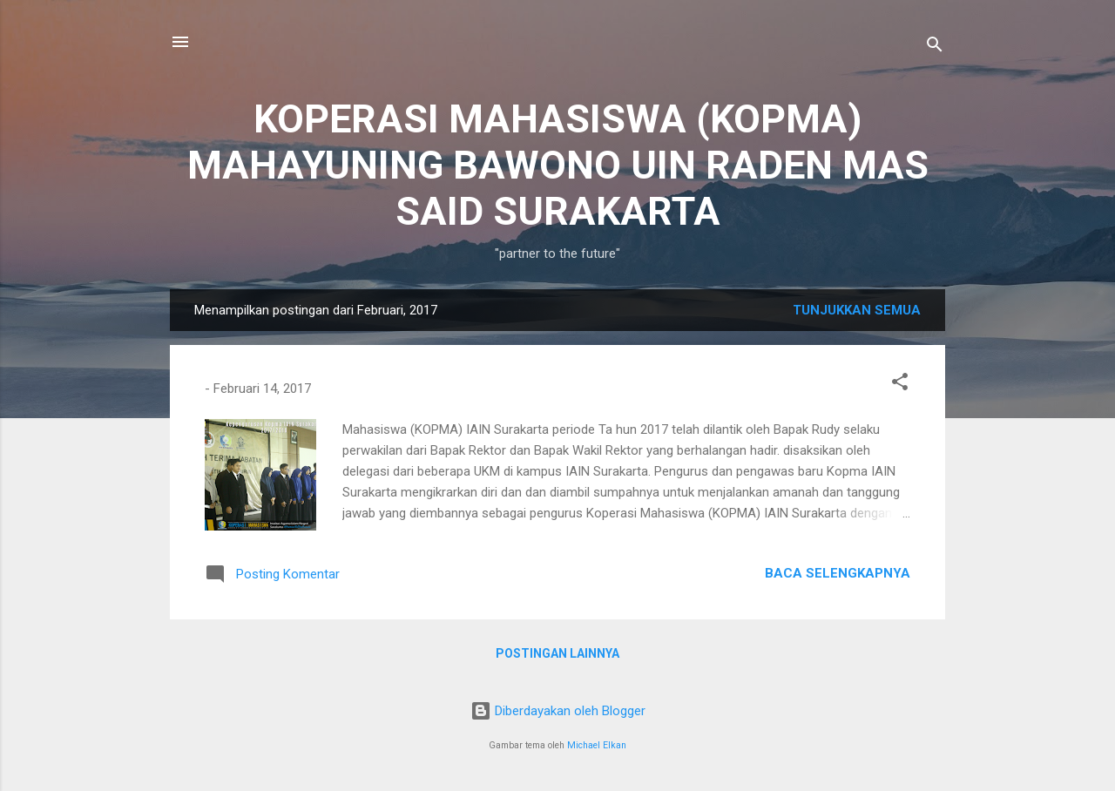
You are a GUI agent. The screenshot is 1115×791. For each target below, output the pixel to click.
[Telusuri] (934, 47)
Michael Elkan (596, 745)
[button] (899, 384)
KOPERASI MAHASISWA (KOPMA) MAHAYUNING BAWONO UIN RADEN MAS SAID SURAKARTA (558, 165)
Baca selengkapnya (837, 573)
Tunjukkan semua (857, 310)
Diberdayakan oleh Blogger (557, 711)
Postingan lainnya (557, 653)
